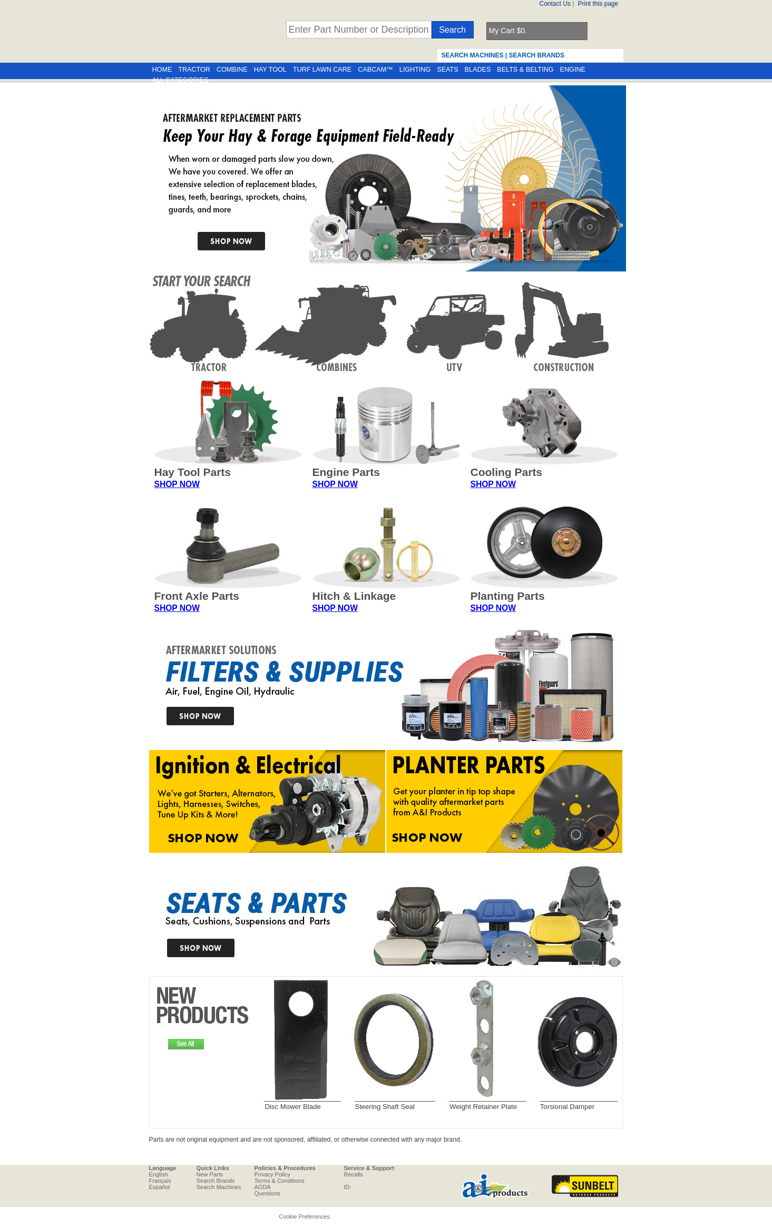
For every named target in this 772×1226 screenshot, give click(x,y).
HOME (162, 69)
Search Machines (219, 1187)
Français (160, 1181)
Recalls (353, 1174)
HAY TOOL (270, 69)
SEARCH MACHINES (473, 55)
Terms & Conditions (280, 1181)
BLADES (478, 69)
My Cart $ (508, 30)
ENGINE (572, 69)
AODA (263, 1187)
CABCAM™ (375, 69)
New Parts (210, 1174)
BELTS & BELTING (525, 69)
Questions (268, 1193)
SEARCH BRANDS (536, 55)
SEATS (447, 69)
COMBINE (232, 69)
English (158, 1174)
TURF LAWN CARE (322, 69)
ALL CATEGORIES (180, 80)
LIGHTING (415, 69)
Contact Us (555, 3)
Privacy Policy (272, 1174)
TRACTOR (194, 69)
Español (159, 1187)
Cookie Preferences (304, 1216)
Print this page (598, 3)
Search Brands (216, 1181)
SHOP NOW (177, 484)
